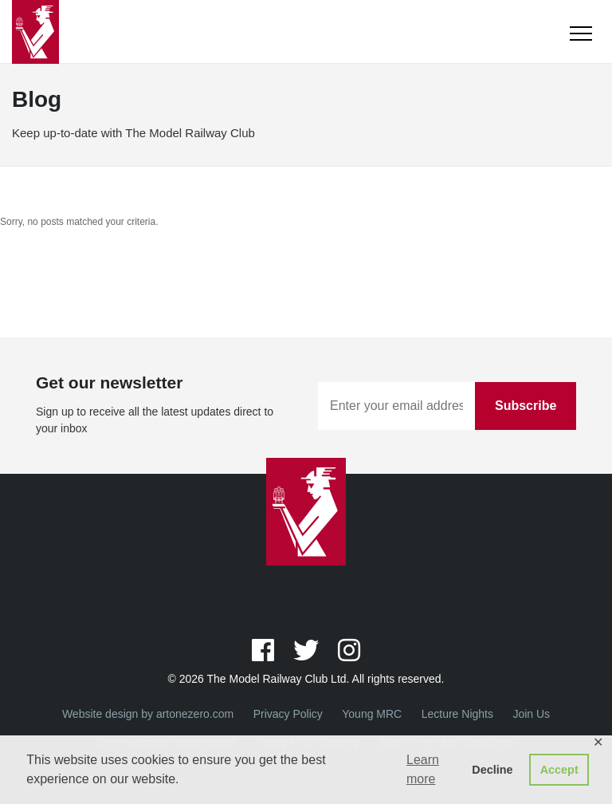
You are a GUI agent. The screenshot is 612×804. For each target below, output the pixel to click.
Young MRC (372, 713)
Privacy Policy (288, 713)
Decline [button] (492, 769)
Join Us (531, 713)
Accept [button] (559, 769)
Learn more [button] (422, 769)
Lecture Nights (457, 713)
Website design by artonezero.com (147, 713)
